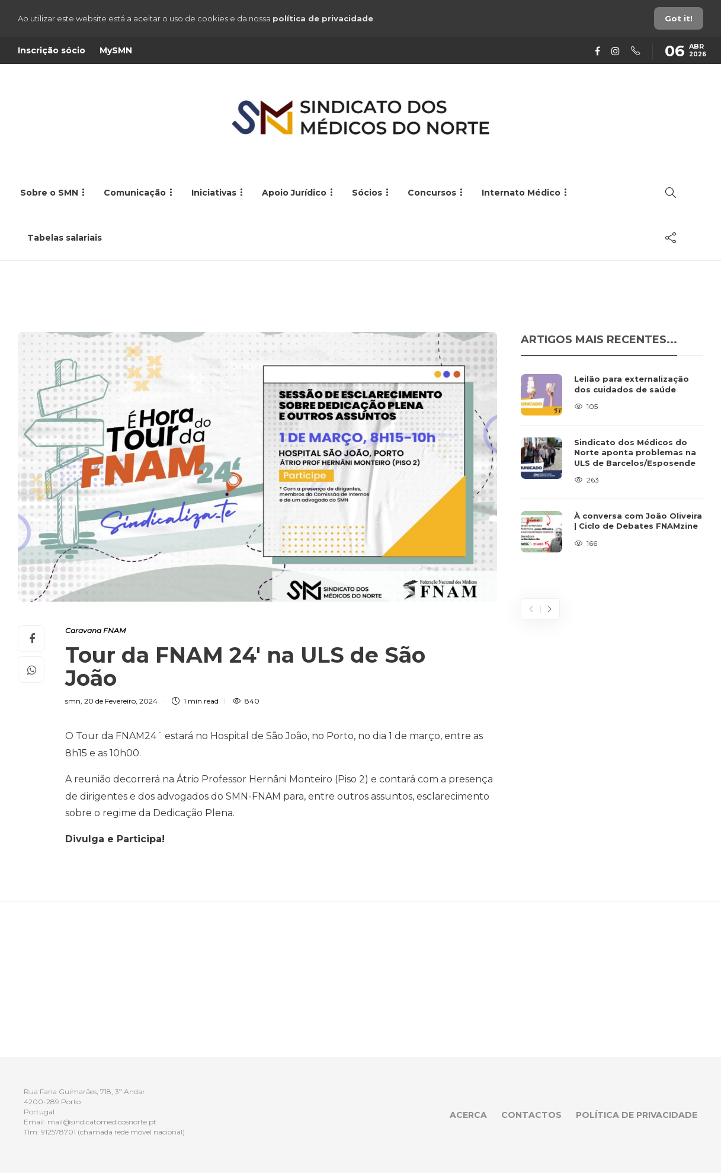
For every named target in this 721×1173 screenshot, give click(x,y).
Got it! (679, 18)
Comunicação (135, 192)
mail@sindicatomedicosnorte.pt (101, 1121)
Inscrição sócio (51, 50)
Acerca (468, 1115)
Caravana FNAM (95, 630)
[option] (612, 463)
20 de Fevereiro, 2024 (121, 700)
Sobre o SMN (49, 192)
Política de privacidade (636, 1115)
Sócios (367, 192)
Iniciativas (213, 192)
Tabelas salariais (64, 237)
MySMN (116, 50)
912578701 (58, 1131)
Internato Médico (521, 192)
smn (73, 700)
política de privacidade (323, 18)
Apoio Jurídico (294, 192)
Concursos (432, 192)
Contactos (531, 1115)
